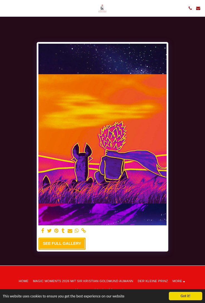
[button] (6, 8)
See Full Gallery (62, 243)
